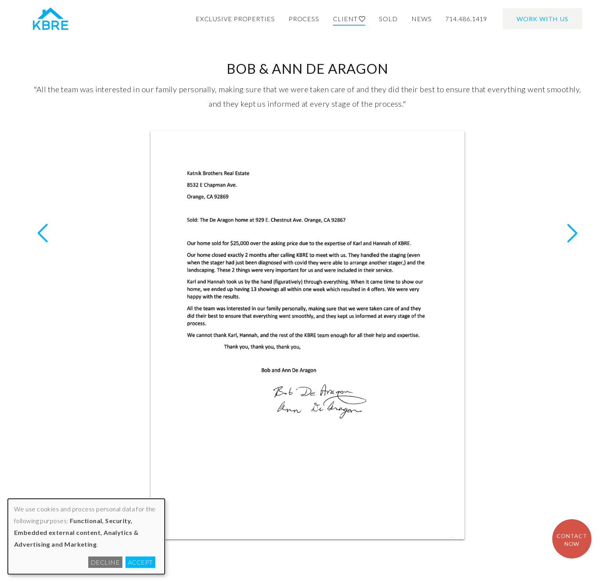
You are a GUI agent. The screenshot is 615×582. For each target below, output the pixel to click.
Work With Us (542, 18)
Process (304, 18)
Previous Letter (572, 233)
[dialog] (86, 536)
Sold (388, 18)
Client (349, 18)
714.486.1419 (466, 18)
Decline (105, 562)
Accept (140, 562)
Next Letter (43, 233)
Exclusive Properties (235, 18)
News (421, 18)
